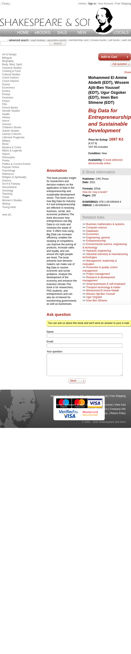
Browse (91, 404)
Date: (86, 182)
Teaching (7, 193)
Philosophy (8, 157)
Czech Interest (10, 81)
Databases (92, 230)
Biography (8, 61)
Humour (6, 124)
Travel (5, 197)
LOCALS (121, 32)
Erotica (6, 91)
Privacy (103, 413)
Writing (6, 203)
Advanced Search (75, 404)
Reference (8, 173)
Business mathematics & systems (105, 224)
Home (82, 3)
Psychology (8, 170)
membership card (78, 40)
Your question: (55, 351)
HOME (23, 32)
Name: (50, 331)
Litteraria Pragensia (13, 137)
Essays (6, 94)
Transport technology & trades (103, 287)
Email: (50, 341)
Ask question (119, 64)
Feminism (7, 97)
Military (6, 140)
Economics (92, 234)
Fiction (6, 101)
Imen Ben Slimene (96, 300)
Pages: (87, 195)
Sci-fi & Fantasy (11, 183)
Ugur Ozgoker (94, 297)
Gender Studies (11, 110)
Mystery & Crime (11, 147)
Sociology (7, 190)
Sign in (92, 3)
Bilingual (7, 57)
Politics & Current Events (16, 163)
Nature (6, 153)
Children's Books (11, 127)
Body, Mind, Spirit (12, 64)
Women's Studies (12, 200)
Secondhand (9, 187)
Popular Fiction (10, 167)
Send (73, 380)
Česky (5, 3)
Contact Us (101, 409)
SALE (62, 32)
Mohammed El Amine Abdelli (102, 290)
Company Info (118, 409)
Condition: (95, 153)
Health (6, 114)
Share (127, 72)
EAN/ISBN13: (90, 201)
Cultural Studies (11, 74)
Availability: (95, 159)
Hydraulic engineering (98, 250)
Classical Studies (12, 67)
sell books (114, 40)
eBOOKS (42, 32)
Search (58, 43)
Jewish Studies (10, 130)
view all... (7, 214)
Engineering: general (98, 237)
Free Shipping (123, 3)
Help (90, 409)
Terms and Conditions (84, 413)
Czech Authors (10, 77)
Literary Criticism (11, 134)
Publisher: (89, 178)
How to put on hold (96, 396)
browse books (98, 40)
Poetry (6, 160)
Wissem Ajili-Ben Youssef (100, 293)
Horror (5, 120)
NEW (81, 32)
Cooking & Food (11, 71)
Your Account (105, 3)
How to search (59, 396)
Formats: (88, 188)
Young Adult (9, 207)
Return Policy (118, 413)
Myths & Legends (12, 150)
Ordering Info (76, 396)
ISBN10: (87, 205)
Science (6, 180)
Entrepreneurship (96, 240)
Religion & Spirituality (14, 177)
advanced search (18, 40)
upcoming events (57, 40)
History (6, 117)
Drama (6, 84)
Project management (98, 273)
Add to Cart (109, 56)
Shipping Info (78, 409)
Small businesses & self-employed (105, 283)
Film (4, 104)
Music (5, 143)
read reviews (38, 40)
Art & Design (9, 54)
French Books (10, 107)
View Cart (120, 404)
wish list (126, 40)
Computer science (96, 227)
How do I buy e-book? (94, 192)
